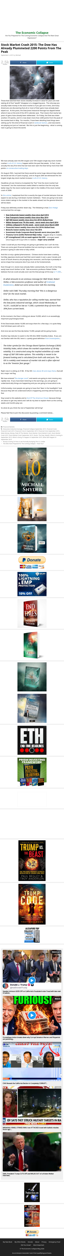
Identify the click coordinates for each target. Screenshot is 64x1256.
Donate (30, 1242)
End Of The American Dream (38, 398)
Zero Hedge (53, 208)
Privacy (44, 1242)
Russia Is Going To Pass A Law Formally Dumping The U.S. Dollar (24, 441)
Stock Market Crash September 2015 (21, 435)
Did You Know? (26, 1245)
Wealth (47, 435)
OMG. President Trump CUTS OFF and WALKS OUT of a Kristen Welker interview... (28, 1174)
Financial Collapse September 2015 (34, 429)
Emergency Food (54, 1242)
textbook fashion (40, 123)
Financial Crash (52, 429)
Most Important (38, 1245)
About (37, 1242)
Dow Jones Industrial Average (12, 429)
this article (7, 195)
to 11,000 (57, 272)
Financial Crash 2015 (7, 431)
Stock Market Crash (44, 433)
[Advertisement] (32, 15)
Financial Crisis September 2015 (48, 431)
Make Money (5, 433)
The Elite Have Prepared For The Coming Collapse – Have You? (23, 444)
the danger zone (21, 378)
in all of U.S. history (14, 163)
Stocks (36, 435)
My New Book (7, 1242)
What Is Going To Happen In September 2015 (27, 437)
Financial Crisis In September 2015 (26, 431)
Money (12, 433)
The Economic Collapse (32, 33)
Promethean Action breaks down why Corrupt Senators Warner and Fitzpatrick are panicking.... (31, 1038)
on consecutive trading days (17, 168)
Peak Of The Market (21, 433)
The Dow (41, 435)
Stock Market (33, 433)
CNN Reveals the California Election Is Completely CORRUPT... (25, 1083)
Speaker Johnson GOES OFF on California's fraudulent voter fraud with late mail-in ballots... (32, 992)
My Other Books (20, 1242)
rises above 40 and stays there (44, 371)
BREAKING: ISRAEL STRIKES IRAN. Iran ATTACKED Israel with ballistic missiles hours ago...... (31, 1128)
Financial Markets (9, 427)
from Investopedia (52, 338)
